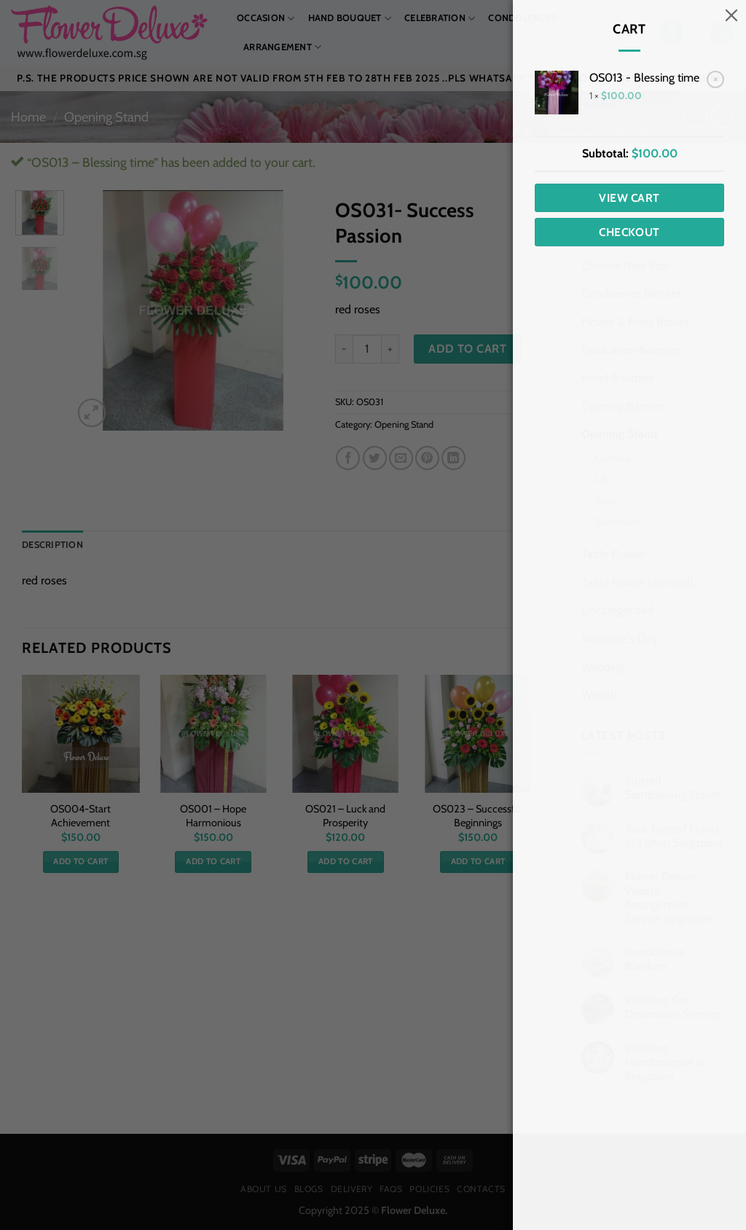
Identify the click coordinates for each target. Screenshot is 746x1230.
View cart (629, 198)
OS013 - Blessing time (644, 78)
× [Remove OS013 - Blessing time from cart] (715, 78)
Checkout (629, 232)
